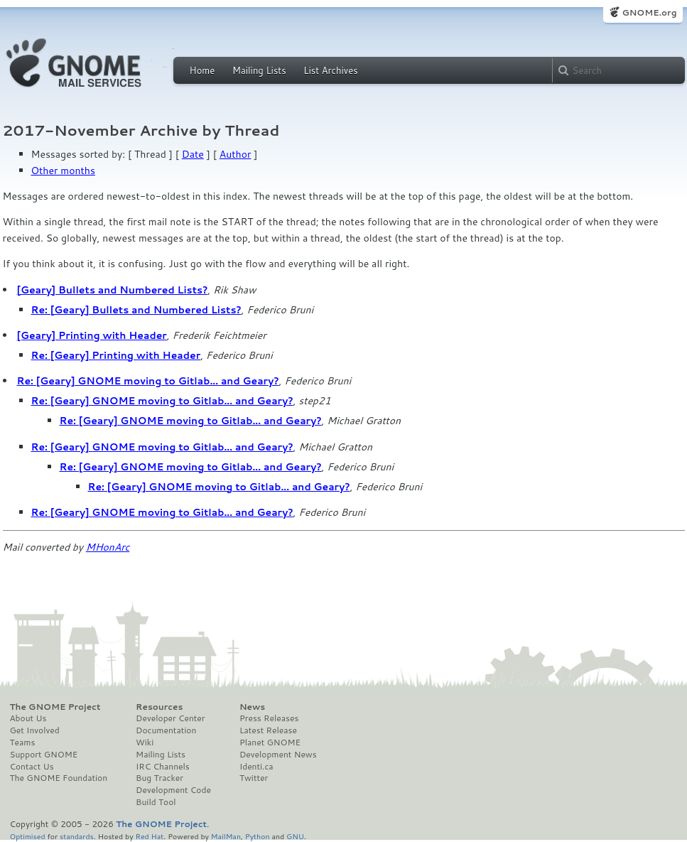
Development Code (173, 790)
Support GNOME (44, 754)
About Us (28, 718)
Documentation (166, 730)
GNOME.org (649, 12)
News (252, 707)
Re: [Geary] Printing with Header (116, 355)
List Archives (330, 70)
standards (77, 836)
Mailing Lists (259, 70)
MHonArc (108, 547)
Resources (159, 707)
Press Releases (268, 718)
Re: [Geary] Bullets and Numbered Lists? (136, 310)
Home (202, 70)
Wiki (144, 742)
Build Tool (155, 802)
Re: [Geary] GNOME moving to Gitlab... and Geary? (148, 381)
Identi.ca (256, 766)
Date (193, 154)
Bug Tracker (159, 778)
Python (257, 836)
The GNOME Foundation (59, 778)
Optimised (27, 836)
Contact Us (32, 766)
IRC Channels (163, 766)
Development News (278, 754)
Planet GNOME (270, 742)
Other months (63, 170)
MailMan (226, 836)
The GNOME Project (55, 707)
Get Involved (35, 730)
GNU (295, 836)
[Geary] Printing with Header (92, 335)
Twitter (253, 778)
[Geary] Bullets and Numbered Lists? (112, 290)
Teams (23, 742)
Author (235, 154)
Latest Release (268, 730)
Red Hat (149, 836)
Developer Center (170, 718)
